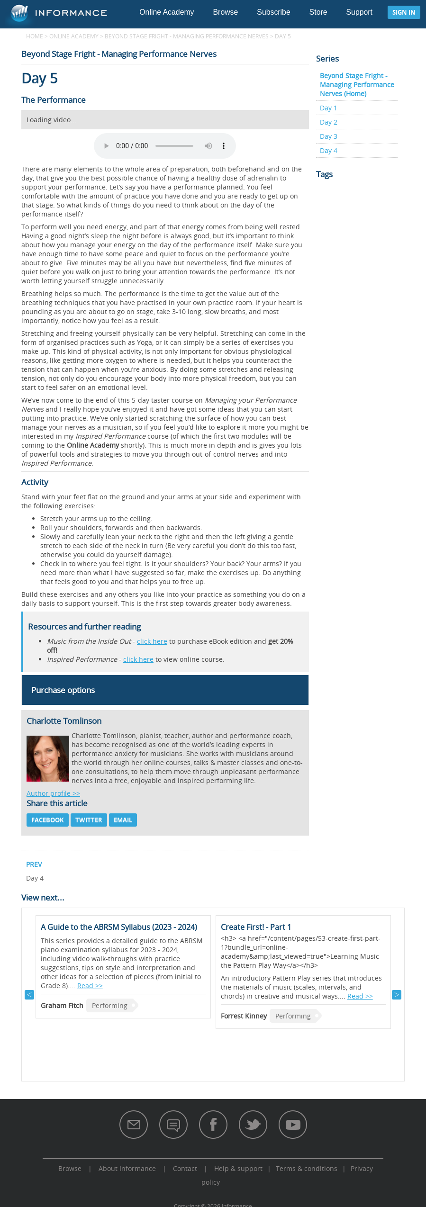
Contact (185, 1168)
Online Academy (166, 12)
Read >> (90, 985)
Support (359, 12)
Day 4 (328, 150)
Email (123, 820)
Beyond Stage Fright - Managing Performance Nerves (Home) (357, 84)
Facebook (47, 820)
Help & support (238, 1168)
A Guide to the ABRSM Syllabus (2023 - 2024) (119, 927)
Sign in (404, 12)
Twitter (88, 820)
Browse (225, 12)
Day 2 (328, 121)
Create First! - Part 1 (256, 927)
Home (34, 36)
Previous (29, 995)
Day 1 (328, 107)
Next (396, 995)
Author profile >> (53, 793)
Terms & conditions (306, 1168)
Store (318, 12)
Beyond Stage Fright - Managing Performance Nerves (187, 36)
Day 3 (328, 136)
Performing (109, 1005)
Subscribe (273, 12)
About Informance (127, 1168)
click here (152, 641)
